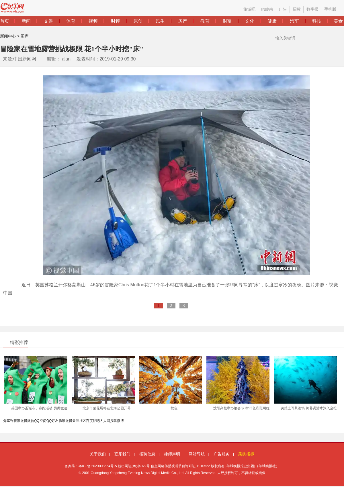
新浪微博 (20, 421)
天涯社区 (79, 421)
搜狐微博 (117, 421)
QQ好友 (52, 421)
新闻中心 (8, 36)
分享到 (8, 421)
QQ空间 (40, 421)
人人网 (105, 421)
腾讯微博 (65, 421)
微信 (30, 421)
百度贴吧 (93, 421)
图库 (25, 36)
